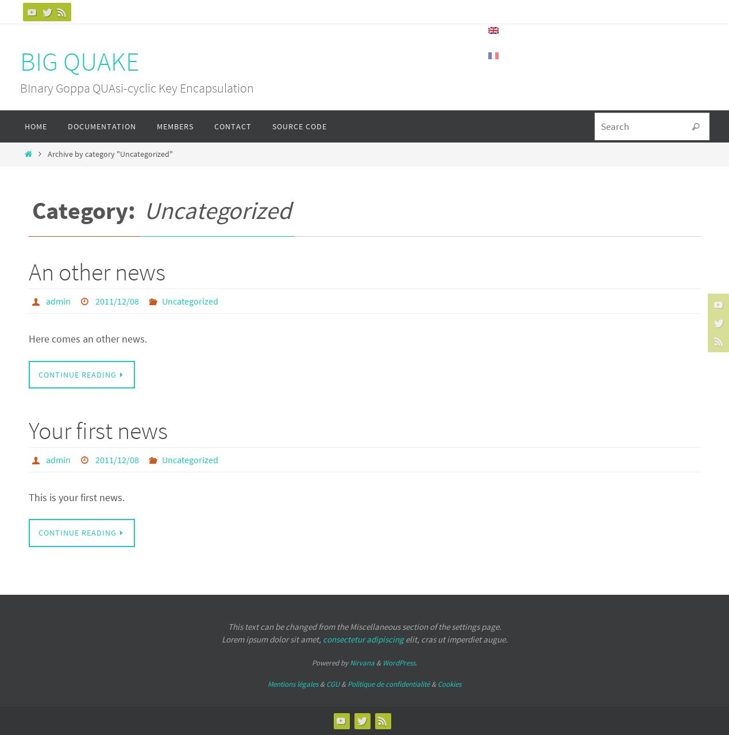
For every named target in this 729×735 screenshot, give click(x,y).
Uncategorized (190, 301)
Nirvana (362, 663)
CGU (333, 684)
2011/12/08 (117, 301)
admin (58, 301)
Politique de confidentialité (389, 684)
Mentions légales (293, 684)
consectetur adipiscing (363, 639)
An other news (97, 272)
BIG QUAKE (80, 61)
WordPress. (400, 663)
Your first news (98, 430)
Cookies (449, 684)
